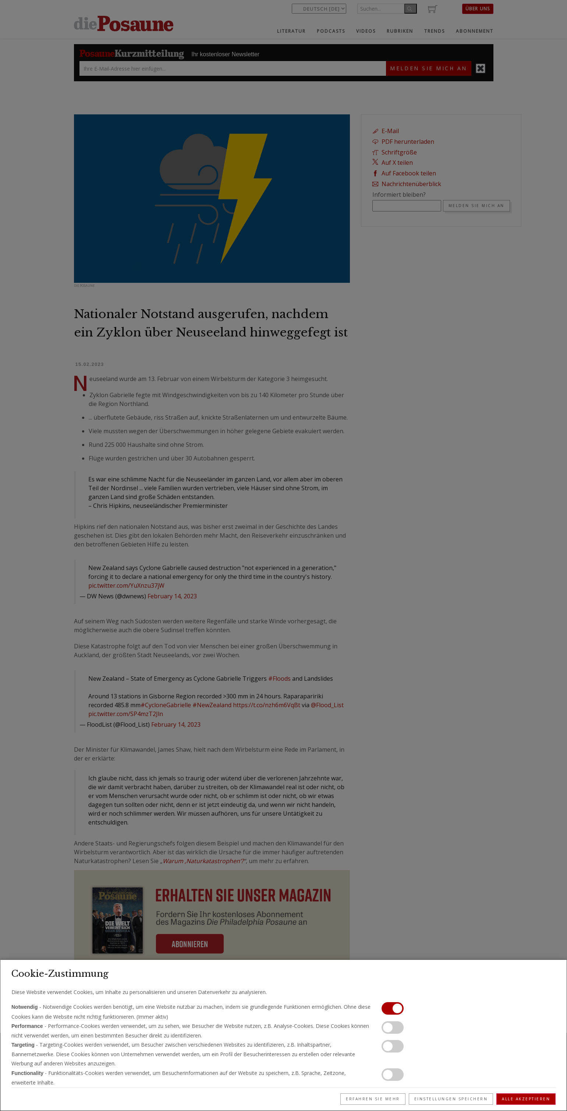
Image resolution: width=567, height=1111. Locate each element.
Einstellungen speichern (451, 1098)
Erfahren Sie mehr (373, 1098)
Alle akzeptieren (526, 1098)
